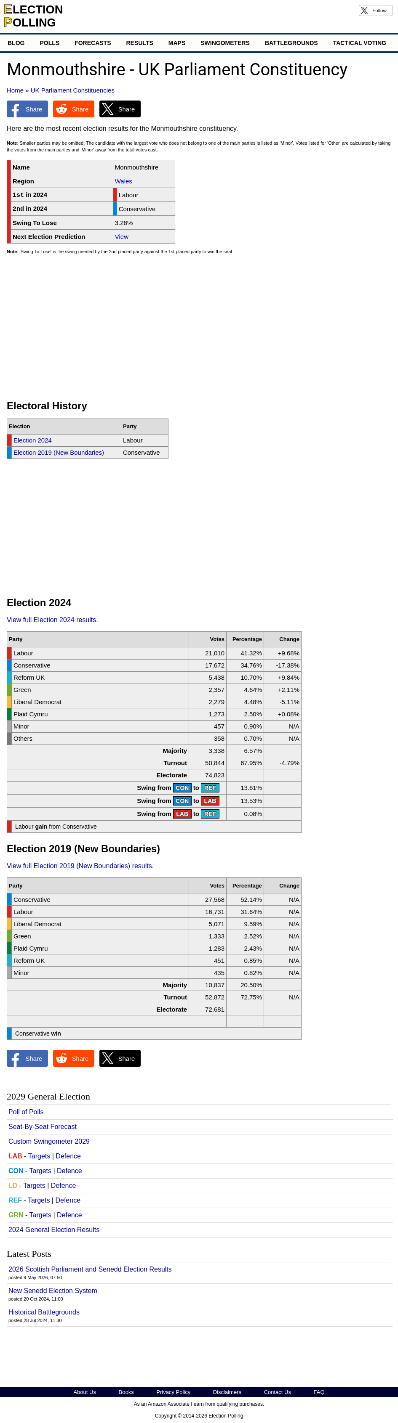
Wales (123, 181)
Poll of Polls (26, 1112)
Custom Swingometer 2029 (49, 1141)
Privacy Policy (173, 1392)
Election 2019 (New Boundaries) (58, 452)
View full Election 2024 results (51, 619)
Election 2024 (32, 440)
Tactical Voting (359, 43)
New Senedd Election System (52, 1290)
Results (139, 43)
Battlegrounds (291, 43)
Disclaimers (227, 1392)
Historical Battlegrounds (44, 1312)
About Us (84, 1392)
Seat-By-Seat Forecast (42, 1126)
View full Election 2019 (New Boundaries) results (79, 865)
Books (126, 1392)
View (121, 236)
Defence (68, 1156)
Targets (39, 1156)
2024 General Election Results (53, 1229)
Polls (49, 43)
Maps (176, 43)
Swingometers (225, 43)
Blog (16, 43)
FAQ (319, 1392)
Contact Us (277, 1392)
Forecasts (93, 43)
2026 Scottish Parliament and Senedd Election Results (90, 1269)
